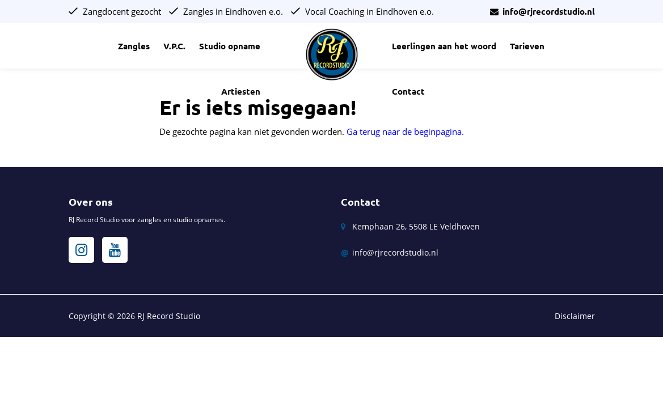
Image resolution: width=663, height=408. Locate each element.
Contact (408, 91)
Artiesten (240, 91)
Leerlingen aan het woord (444, 46)
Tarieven (527, 46)
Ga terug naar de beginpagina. (405, 131)
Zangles (134, 46)
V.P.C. (174, 46)
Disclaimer (575, 316)
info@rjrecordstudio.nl (542, 11)
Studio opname (229, 46)
